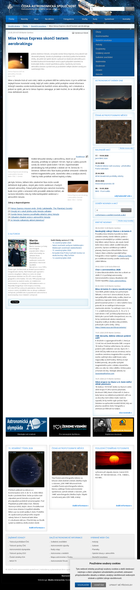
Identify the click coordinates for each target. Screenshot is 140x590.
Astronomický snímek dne (109, 80)
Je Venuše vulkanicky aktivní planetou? (27, 220)
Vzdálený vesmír (103, 53)
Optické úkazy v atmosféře (103, 553)
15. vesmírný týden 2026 (61, 250)
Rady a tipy (55, 549)
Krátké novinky (103, 222)
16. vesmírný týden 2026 (61, 243)
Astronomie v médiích (60, 553)
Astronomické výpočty (60, 545)
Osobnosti (100, 65)
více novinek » (125, 412)
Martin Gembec (27, 32)
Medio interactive (56, 580)
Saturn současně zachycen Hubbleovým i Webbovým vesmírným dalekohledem (68, 246)
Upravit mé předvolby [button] (120, 585)
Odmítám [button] (99, 585)
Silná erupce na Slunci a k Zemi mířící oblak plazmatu (113, 383)
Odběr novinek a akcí (106, 203)
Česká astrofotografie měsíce (111, 115)
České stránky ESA (17, 557)
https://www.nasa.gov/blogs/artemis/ (110, 327)
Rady (95, 19)
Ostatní (99, 70)
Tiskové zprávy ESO (18, 553)
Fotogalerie (69, 19)
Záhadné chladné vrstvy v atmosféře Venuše (30, 217)
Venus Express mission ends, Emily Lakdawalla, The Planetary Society (41, 208)
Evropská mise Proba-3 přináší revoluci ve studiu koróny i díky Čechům (68, 254)
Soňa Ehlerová (114, 266)
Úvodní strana (14, 26)
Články (11, 19)
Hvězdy (99, 44)
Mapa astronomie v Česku (62, 557)
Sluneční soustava (38, 26)
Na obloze (49, 19)
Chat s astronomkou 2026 (107, 269)
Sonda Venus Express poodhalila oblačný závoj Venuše (35, 214)
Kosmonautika (102, 36)
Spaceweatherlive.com (104, 373)
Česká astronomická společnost (25, 569)
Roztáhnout (80, 156)
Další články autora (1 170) (62, 240)
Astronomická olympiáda (20, 549)
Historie (99, 74)
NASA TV (13, 561)
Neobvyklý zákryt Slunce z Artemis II (113, 231)
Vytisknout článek (81, 33)
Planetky (95, 549)
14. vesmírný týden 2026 (61, 258)
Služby (85, 19)
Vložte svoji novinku (125, 221)
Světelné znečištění (104, 57)
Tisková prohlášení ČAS (19, 541)
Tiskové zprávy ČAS (18, 545)
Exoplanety (100, 48)
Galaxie (95, 545)
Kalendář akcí (102, 149)
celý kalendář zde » (123, 196)
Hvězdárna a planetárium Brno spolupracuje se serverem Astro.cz (67, 569)
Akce (36, 19)
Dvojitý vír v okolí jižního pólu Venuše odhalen (31, 211)
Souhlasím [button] (83, 585)
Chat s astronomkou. (117, 280)
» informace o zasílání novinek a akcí (110, 215)
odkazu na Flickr (125, 255)
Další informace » (37, 527)
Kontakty (126, 19)
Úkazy (98, 32)
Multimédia (101, 61)
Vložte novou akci (126, 148)
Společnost (109, 19)
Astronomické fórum (59, 561)
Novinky (24, 19)
